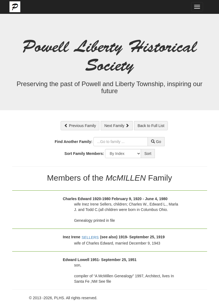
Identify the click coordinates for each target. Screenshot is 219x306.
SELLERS (90, 237)
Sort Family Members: (84, 153)
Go (156, 141)
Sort (147, 153)
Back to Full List (151, 125)
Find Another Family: (73, 141)
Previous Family (80, 125)
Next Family (116, 125)
